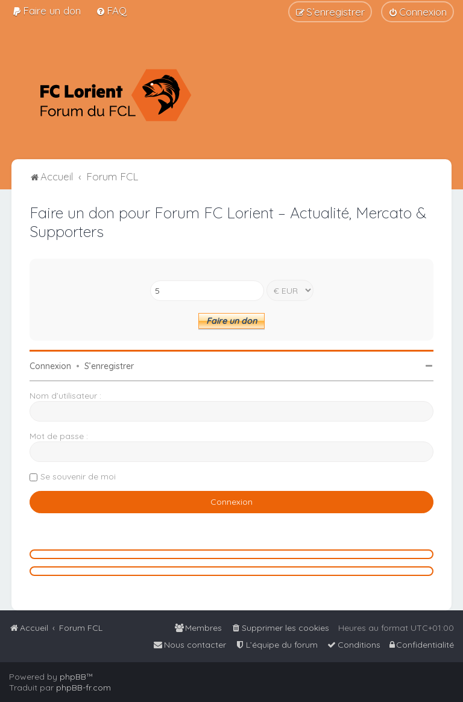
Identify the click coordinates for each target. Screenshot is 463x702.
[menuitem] (46, 10)
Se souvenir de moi (78, 476)
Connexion (50, 366)
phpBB (73, 676)
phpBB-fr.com (83, 687)
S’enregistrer (109, 366)
